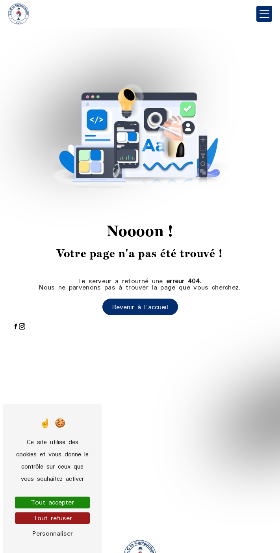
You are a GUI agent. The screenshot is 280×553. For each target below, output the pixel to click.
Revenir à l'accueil (140, 307)
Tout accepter (52, 502)
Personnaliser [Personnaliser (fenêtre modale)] (52, 533)
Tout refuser (52, 518)
